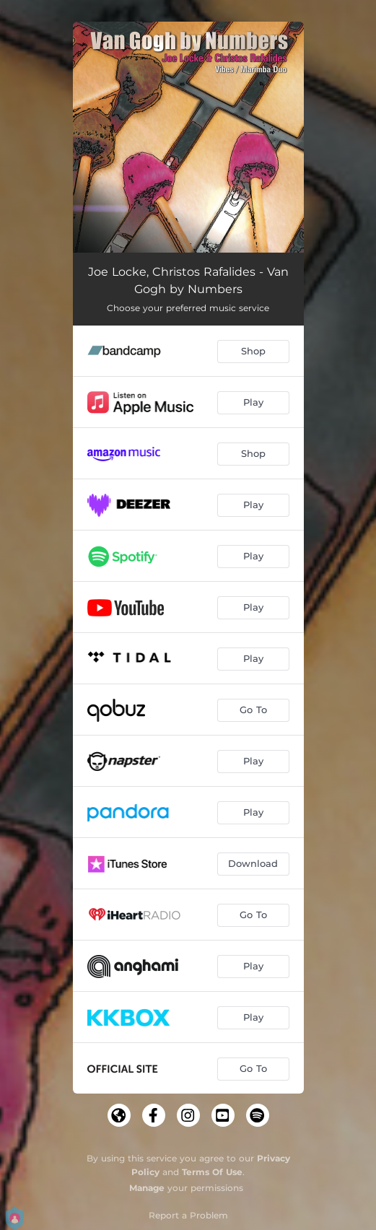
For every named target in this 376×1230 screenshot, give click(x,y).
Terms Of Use (212, 1171)
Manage (147, 1187)
